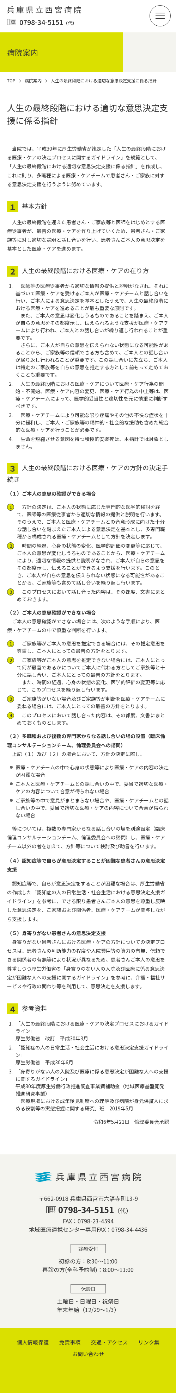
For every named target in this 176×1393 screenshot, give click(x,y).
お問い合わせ (88, 1353)
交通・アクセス (109, 1342)
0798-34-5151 (48, 22)
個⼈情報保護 (33, 1342)
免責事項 (69, 1342)
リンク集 (148, 1342)
